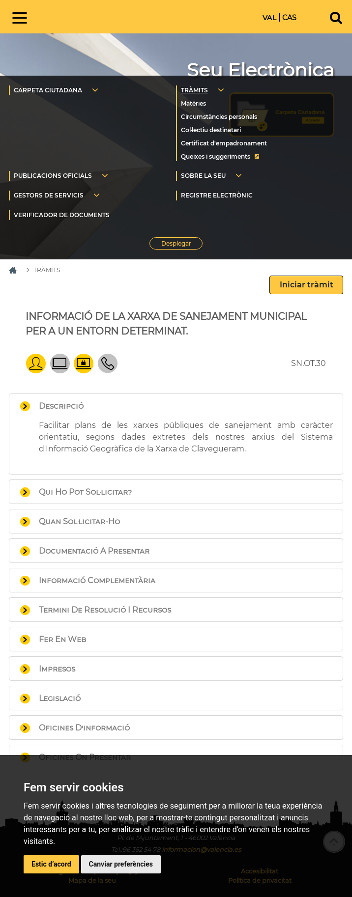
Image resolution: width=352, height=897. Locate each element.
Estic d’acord (51, 864)
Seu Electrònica (260, 70)
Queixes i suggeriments (215, 156)
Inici (109, 16)
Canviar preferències (121, 864)
